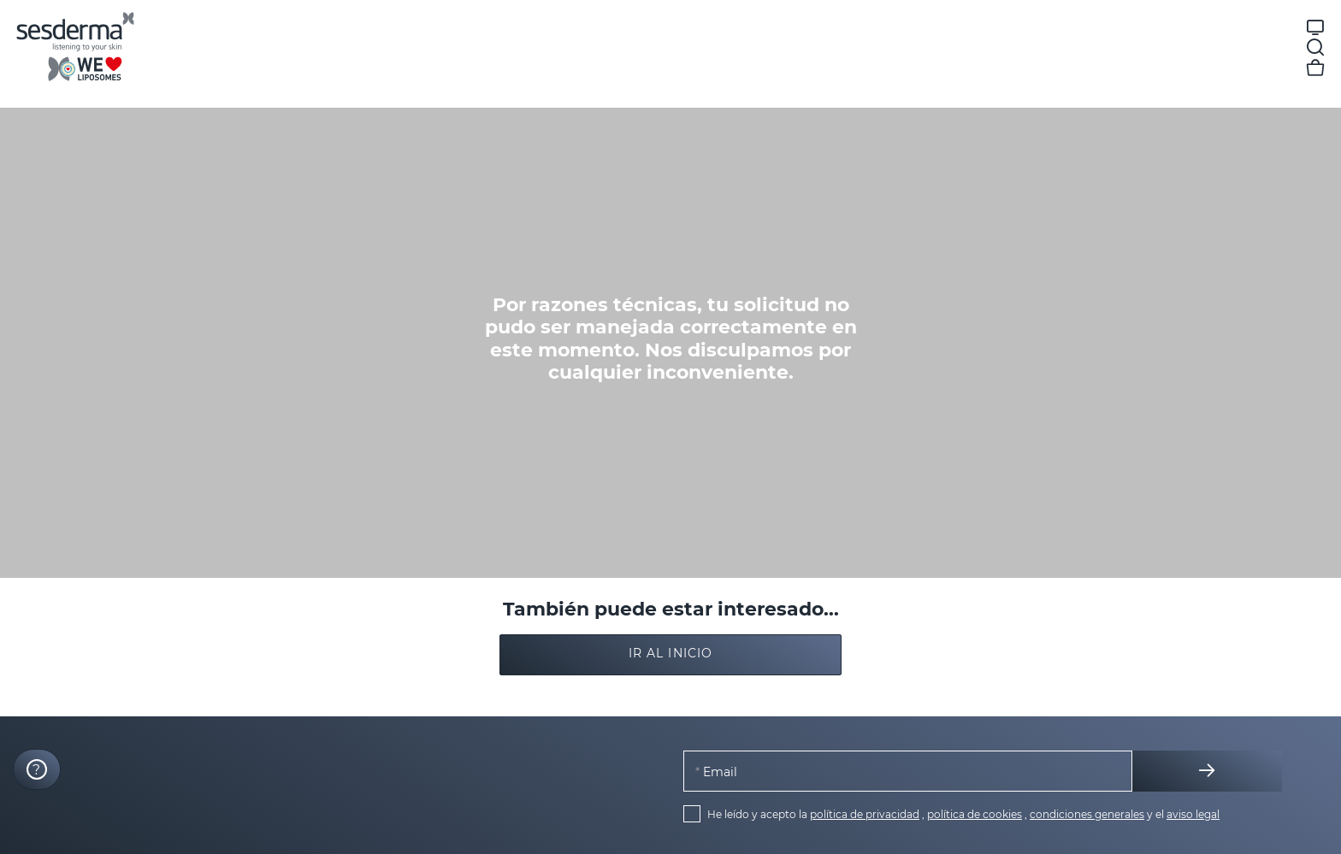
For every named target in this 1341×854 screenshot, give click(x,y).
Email (718, 771)
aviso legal (1193, 814)
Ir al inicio (670, 653)
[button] (670, 654)
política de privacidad (864, 814)
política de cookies (974, 814)
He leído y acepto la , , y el (963, 814)
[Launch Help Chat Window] (37, 769)
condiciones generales (1087, 814)
